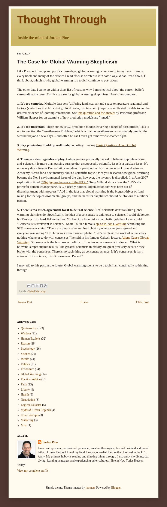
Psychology (28, 348)
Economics (27, 369)
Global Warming (36, 291)
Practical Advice (31, 379)
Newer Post (25, 302)
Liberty (25, 389)
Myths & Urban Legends (36, 410)
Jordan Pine (50, 442)
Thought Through (61, 20)
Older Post (142, 302)
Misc (24, 425)
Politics (25, 364)
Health (25, 394)
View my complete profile (33, 470)
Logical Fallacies (31, 404)
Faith (24, 384)
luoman (90, 487)
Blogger (116, 487)
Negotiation (28, 399)
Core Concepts (30, 415)
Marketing (27, 420)
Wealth (25, 359)
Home (84, 302)
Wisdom (26, 333)
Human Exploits (30, 338)
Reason (25, 343)
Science (25, 353)
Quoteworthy (29, 328)
